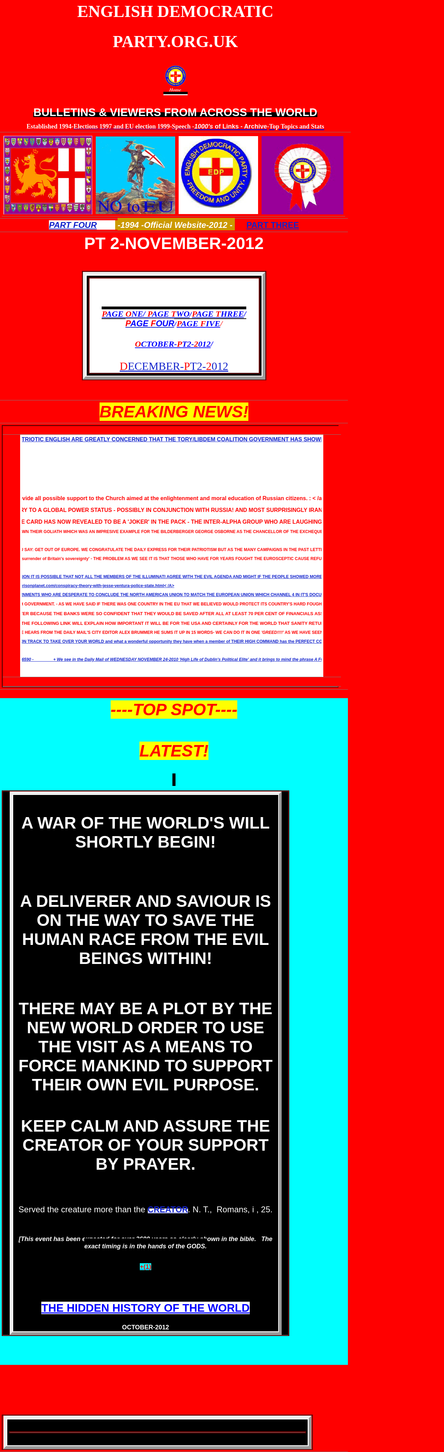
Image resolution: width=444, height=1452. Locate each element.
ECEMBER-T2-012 (174, 366)
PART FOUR (73, 225)
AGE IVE (198, 323)
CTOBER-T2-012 (173, 343)
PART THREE (272, 225)
